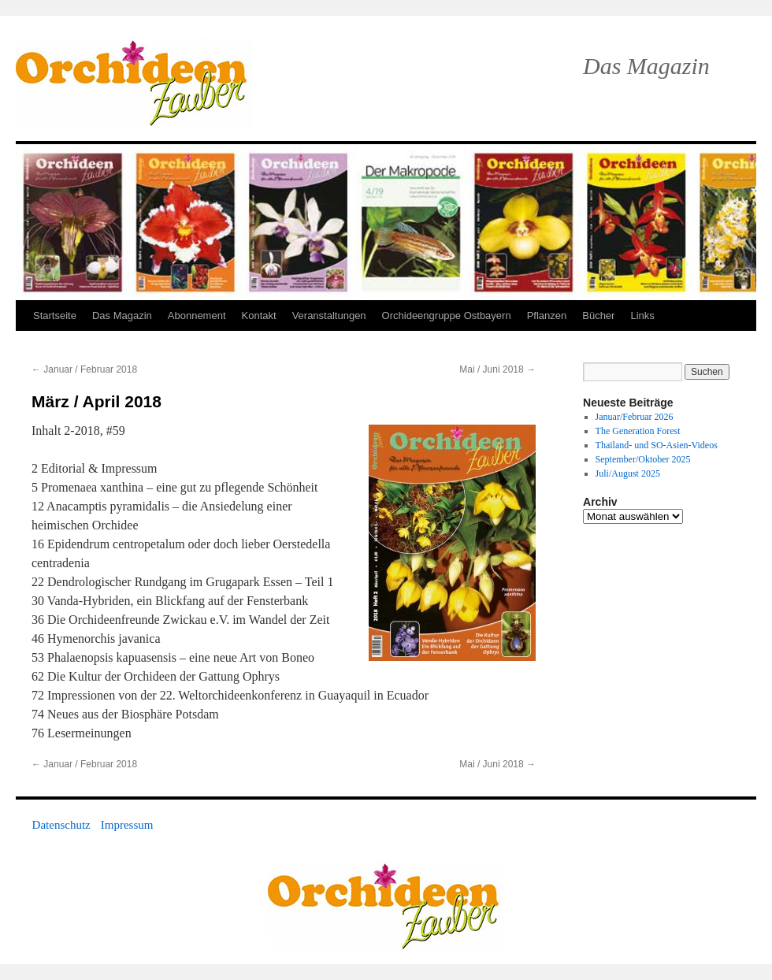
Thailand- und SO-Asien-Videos (657, 445)
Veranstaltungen (329, 315)
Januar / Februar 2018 (84, 369)
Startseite (54, 315)
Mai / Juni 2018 (497, 369)
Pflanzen (547, 315)
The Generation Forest (638, 430)
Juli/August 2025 (628, 473)
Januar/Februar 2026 (635, 416)
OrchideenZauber (134, 82)
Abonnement (197, 315)
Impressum (127, 825)
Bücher (598, 315)
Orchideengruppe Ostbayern (446, 315)
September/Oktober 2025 (643, 459)
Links (642, 315)
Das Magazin (122, 315)
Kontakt (259, 315)
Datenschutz (61, 825)
